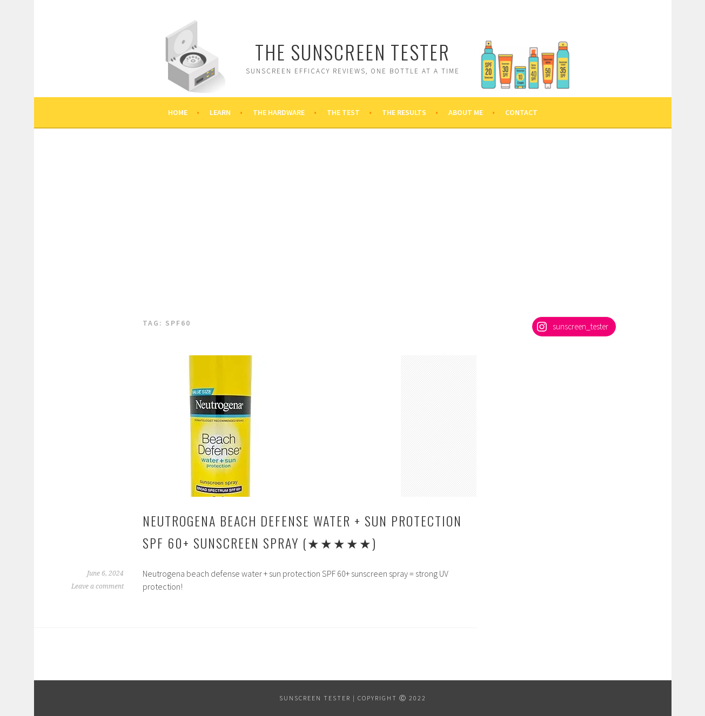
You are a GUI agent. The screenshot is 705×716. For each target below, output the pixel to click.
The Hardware (279, 112)
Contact (521, 112)
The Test (343, 112)
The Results (404, 112)
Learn (220, 112)
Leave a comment (97, 586)
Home (177, 112)
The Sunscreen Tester (352, 51)
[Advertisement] (353, 235)
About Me (465, 112)
